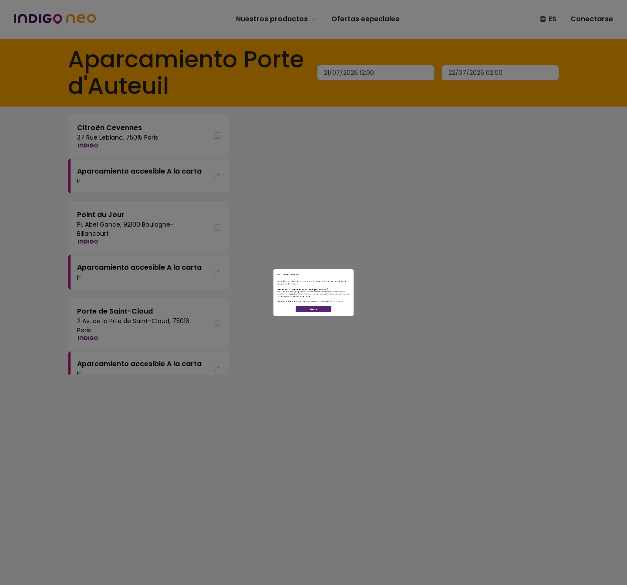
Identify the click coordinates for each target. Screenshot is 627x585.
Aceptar (314, 357)
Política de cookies (404, 326)
